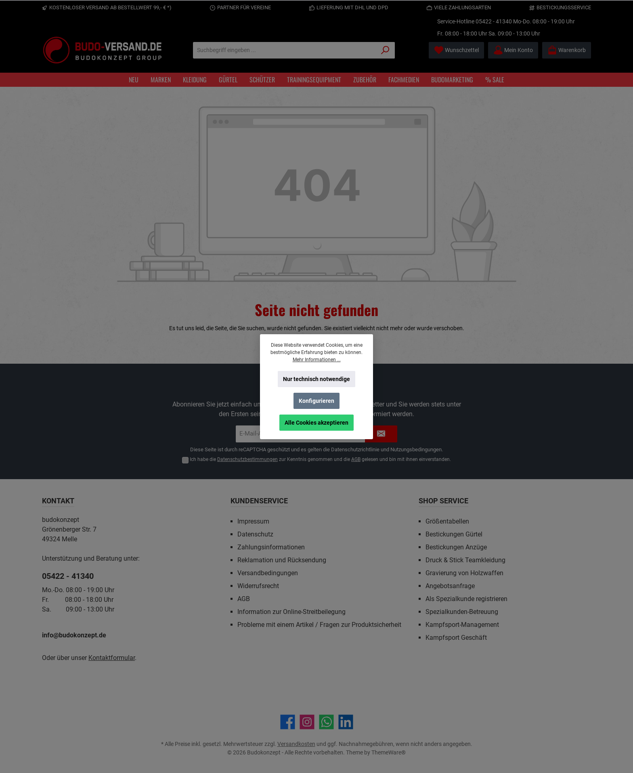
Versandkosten (296, 744)
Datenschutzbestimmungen (247, 459)
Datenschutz (255, 534)
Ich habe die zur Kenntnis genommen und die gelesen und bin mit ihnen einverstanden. (320, 459)
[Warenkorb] (566, 50)
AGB (356, 459)
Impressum (253, 521)
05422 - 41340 (494, 21)
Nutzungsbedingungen (416, 449)
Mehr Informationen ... (317, 359)
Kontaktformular (111, 658)
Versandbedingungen (267, 573)
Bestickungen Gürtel (453, 534)
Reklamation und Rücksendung (281, 560)
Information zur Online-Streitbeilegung (291, 612)
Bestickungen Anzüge (456, 547)
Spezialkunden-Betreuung (461, 612)
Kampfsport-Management (462, 624)
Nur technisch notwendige (316, 379)
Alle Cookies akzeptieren (316, 422)
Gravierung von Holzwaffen (464, 573)
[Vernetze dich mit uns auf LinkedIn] (346, 722)
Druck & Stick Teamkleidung (465, 560)
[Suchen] (385, 50)
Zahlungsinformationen (271, 547)
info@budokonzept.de (74, 635)
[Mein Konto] (513, 50)
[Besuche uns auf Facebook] (288, 722)
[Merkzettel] (456, 50)
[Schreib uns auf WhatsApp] (326, 722)
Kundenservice (259, 500)
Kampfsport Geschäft (456, 637)
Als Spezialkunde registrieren (466, 599)
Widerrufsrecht (258, 586)
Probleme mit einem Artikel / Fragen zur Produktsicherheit (319, 624)
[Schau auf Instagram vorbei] (307, 722)
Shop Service (443, 500)
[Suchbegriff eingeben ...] (284, 50)
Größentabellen (447, 521)
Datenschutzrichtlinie (355, 449)
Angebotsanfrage (450, 586)
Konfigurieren (316, 401)
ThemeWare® (388, 752)
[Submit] (381, 434)
